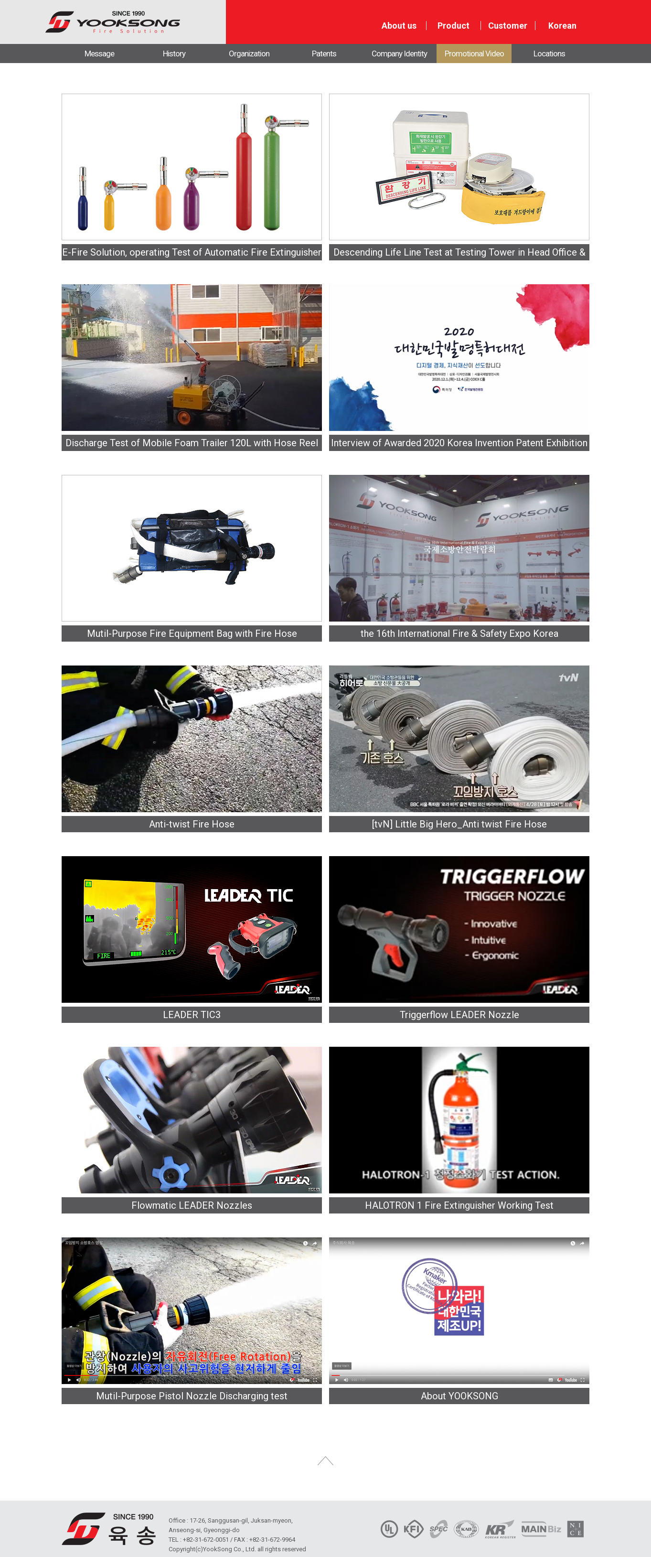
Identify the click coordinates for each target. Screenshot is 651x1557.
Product (454, 26)
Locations (549, 53)
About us (399, 26)
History (174, 53)
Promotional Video (474, 53)
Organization (249, 53)
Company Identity (399, 53)
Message (99, 53)
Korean (562, 26)
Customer (507, 26)
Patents (324, 53)
